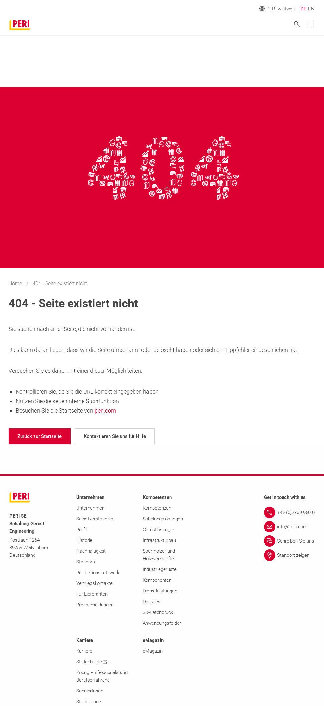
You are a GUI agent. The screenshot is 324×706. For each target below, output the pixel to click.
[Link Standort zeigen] (289, 555)
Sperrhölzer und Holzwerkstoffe (159, 555)
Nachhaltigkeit (91, 551)
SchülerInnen (89, 691)
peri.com (105, 410)
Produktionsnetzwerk (97, 572)
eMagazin (153, 651)
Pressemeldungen (95, 605)
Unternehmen (90, 508)
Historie (84, 540)
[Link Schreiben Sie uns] (289, 541)
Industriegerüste (160, 569)
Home (16, 283)
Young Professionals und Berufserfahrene (102, 676)
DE (304, 9)
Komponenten (157, 580)
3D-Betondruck (158, 612)
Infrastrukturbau (159, 540)
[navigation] (40, 436)
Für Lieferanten (92, 594)
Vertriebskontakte (94, 583)
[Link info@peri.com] (289, 526)
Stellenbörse (91, 662)
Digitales (151, 602)
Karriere (84, 651)
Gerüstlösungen (159, 529)
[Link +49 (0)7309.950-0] (289, 512)
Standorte (86, 562)
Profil (81, 529)
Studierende (88, 701)
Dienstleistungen (160, 591)
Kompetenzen (157, 508)
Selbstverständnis (94, 519)
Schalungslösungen (163, 519)
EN (311, 9)
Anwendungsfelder (162, 623)
